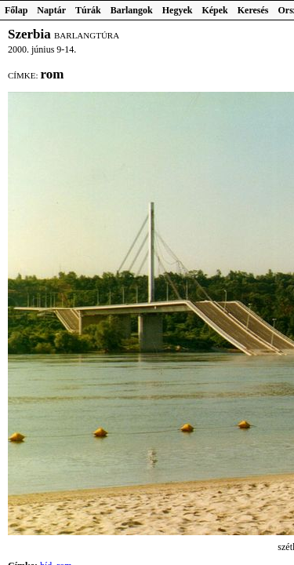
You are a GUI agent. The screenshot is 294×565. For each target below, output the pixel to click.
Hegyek (177, 10)
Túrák (88, 10)
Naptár (51, 10)
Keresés (253, 10)
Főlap (16, 10)
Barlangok (132, 10)
